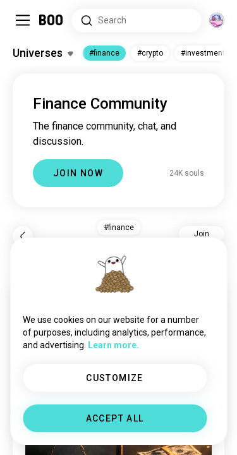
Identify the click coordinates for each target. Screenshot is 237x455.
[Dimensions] (216, 20)
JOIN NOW (78, 173)
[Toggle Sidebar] (23, 20)
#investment (203, 53)
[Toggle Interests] (43, 53)
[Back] (23, 236)
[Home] (51, 20)
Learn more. (113, 345)
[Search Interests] (136, 20)
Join (201, 233)
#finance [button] (119, 227)
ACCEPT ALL (115, 418)
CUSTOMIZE (114, 378)
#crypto (150, 53)
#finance (104, 53)
